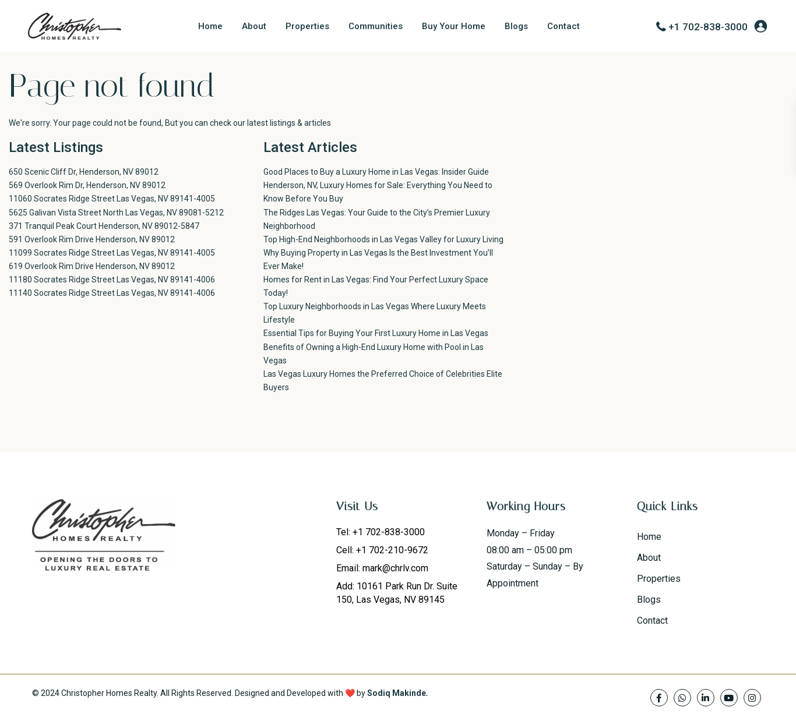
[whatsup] (682, 697)
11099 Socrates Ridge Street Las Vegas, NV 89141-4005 (112, 252)
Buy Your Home (453, 26)
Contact (563, 26)
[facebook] (659, 697)
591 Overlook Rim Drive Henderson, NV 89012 (92, 239)
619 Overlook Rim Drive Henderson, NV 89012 (92, 266)
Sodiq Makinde (396, 693)
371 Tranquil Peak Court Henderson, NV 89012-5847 (104, 226)
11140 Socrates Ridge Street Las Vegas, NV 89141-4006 (112, 293)
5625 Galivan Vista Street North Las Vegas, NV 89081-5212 (116, 212)
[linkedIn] (705, 697)
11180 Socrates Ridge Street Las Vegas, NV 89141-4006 (112, 279)
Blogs (516, 26)
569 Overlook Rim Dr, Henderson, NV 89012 (87, 185)
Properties (307, 26)
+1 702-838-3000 (708, 27)
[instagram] (752, 697)
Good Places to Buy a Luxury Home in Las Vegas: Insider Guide (376, 171)
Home (210, 26)
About (254, 26)
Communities (375, 26)
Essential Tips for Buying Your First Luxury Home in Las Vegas (375, 333)
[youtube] (729, 697)
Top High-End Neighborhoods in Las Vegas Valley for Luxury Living (383, 239)
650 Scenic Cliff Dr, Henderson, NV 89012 (84, 171)
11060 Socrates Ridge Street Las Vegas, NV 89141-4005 (112, 198)
